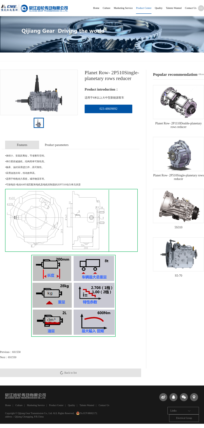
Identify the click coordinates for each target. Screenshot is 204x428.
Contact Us (190, 8)
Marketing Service (123, 8)
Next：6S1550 (8, 357)
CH (201, 8)
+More (201, 74)
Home (96, 8)
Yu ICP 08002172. (87, 413)
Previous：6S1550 (10, 352)
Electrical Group (184, 418)
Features (22, 145)
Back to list (70, 372)
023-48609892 (108, 108)
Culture (106, 8)
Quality (159, 8)
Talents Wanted (174, 8)
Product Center (143, 8)
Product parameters (57, 145)
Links (180, 410)
